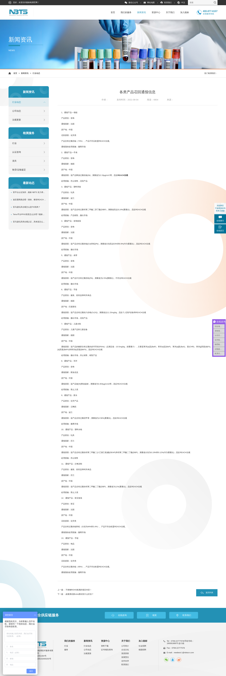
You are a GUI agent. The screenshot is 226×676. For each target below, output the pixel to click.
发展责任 (125, 657)
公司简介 (125, 646)
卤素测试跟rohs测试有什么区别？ (80, 594)
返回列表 (209, 593)
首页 (113, 12)
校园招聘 (142, 650)
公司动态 (16, 111)
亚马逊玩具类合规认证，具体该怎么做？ (29, 222)
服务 (66, 650)
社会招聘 (142, 646)
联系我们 (166, 2)
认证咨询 (16, 152)
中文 (181, 2)
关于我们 (170, 12)
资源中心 (156, 12)
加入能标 (184, 12)
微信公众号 (131, 3)
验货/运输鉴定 (19, 170)
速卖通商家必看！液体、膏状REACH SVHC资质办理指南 (29, 200)
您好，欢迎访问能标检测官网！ (24, 2)
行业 (14, 143)
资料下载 (105, 646)
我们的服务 (126, 12)
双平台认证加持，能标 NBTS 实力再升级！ (29, 192)
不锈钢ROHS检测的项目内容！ (79, 590)
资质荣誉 (125, 653)
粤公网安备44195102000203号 (38, 659)
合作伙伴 (125, 661)
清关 (14, 161)
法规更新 (16, 120)
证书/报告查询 (107, 650)
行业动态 (36, 73)
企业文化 (125, 650)
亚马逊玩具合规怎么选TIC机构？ (26, 207)
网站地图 (149, 3)
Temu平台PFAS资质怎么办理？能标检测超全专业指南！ (29, 214)
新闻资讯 (141, 12)
